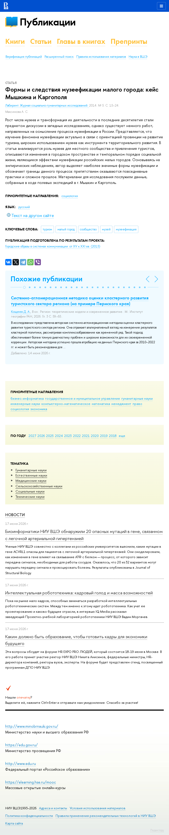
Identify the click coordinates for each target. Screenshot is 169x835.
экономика (38, 408)
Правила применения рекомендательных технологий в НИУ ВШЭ (106, 815)
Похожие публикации (46, 278)
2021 (86, 435)
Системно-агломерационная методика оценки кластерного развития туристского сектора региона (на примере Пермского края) (80, 300)
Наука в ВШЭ (138, 57)
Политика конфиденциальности (29, 815)
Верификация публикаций (24, 57)
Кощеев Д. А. (20, 312)
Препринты (129, 41)
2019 (104, 435)
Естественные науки (31, 475)
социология (19, 408)
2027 (32, 435)
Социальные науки (30, 491)
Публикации (47, 22)
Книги (15, 41)
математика (101, 403)
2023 (68, 435)
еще (122, 435)
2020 (95, 435)
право (137, 403)
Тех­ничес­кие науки (30, 496)
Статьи (41, 41)
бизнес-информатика (27, 398)
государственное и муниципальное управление (82, 398)
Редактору (157, 830)
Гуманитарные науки (31, 470)
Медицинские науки (30, 480)
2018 (113, 435)
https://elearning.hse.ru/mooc (30, 782)
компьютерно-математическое (65, 403)
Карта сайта (14, 823)
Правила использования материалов (101, 57)
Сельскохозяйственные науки (38, 486)
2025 (50, 435)
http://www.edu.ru (20, 763)
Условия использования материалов (98, 808)
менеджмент (121, 403)
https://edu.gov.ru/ (21, 744)
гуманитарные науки (137, 398)
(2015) (52, 246)
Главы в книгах (81, 41)
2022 (77, 435)
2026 (41, 435)
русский (24, 207)
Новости (15, 514)
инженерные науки (25, 403)
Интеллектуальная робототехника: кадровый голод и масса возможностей (79, 593)
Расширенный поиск (59, 57)
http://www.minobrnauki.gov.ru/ (31, 726)
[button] (24, 287)
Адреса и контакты (53, 808)
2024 (59, 435)
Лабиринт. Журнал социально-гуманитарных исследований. (47, 105)
